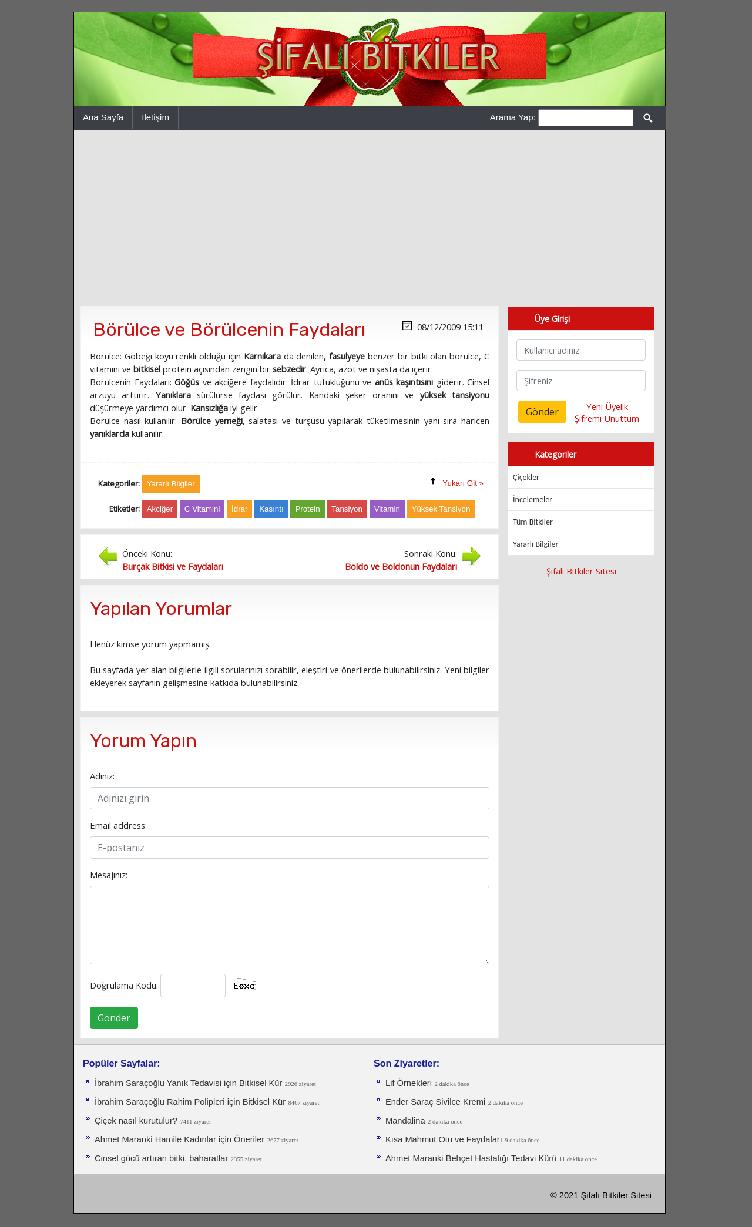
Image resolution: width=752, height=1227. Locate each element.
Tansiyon (346, 509)
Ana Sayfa (103, 117)
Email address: (118, 825)
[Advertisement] (369, 218)
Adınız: (102, 776)
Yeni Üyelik (607, 406)
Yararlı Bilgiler (535, 544)
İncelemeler (532, 500)
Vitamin (387, 509)
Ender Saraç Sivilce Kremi (435, 1102)
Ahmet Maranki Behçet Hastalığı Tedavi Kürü (470, 1158)
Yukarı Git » (463, 483)
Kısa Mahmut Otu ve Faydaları (443, 1139)
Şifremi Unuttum (607, 418)
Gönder (114, 1017)
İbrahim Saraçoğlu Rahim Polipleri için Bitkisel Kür (190, 1102)
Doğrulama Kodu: (124, 985)
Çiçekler (526, 477)
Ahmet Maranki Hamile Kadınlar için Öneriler (179, 1139)
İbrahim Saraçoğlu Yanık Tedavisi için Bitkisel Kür (188, 1083)
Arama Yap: (513, 117)
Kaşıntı (271, 509)
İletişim (155, 117)
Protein (307, 509)
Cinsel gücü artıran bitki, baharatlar (161, 1158)
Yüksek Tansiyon (441, 509)
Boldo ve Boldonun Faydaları (401, 566)
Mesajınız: (108, 874)
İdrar (239, 509)
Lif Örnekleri (408, 1083)
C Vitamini (202, 509)
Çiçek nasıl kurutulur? (136, 1120)
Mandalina (405, 1120)
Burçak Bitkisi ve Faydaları (172, 566)
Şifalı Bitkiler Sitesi (581, 571)
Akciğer (160, 509)
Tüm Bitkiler (533, 522)
